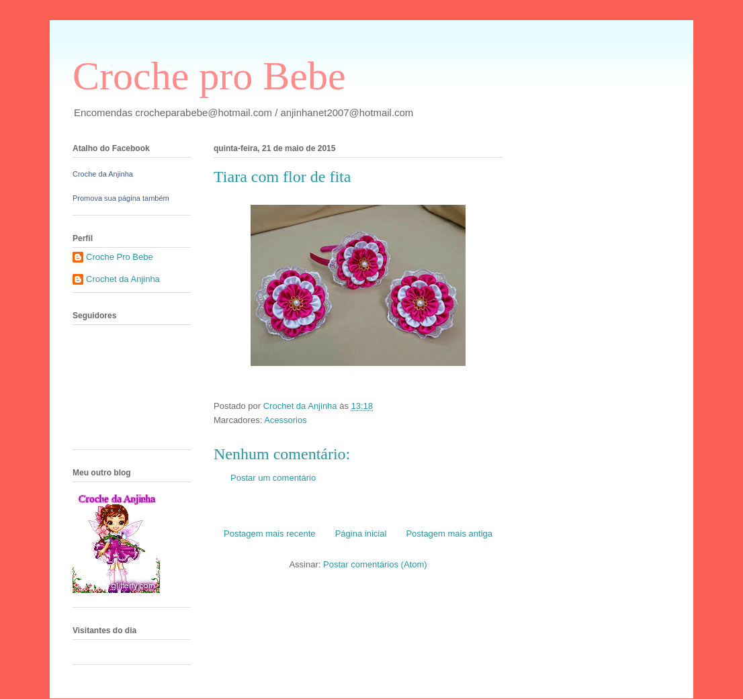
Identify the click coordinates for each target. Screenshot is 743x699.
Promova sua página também (121, 198)
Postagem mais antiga (449, 533)
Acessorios (285, 420)
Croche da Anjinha (103, 174)
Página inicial (361, 533)
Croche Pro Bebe (119, 257)
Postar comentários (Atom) (375, 564)
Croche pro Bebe (209, 76)
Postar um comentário (273, 478)
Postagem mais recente (270, 533)
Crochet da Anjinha (123, 279)
